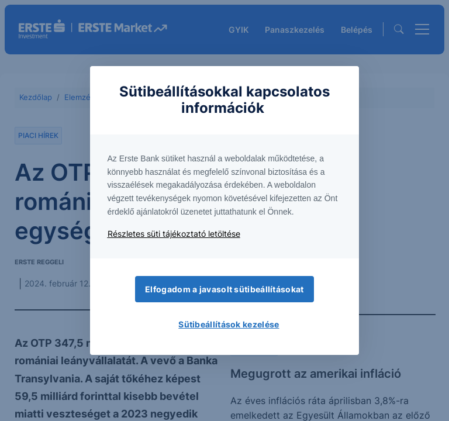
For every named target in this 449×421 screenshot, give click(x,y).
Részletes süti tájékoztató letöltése (174, 234)
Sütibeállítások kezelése (228, 324)
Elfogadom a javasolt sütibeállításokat (224, 289)
